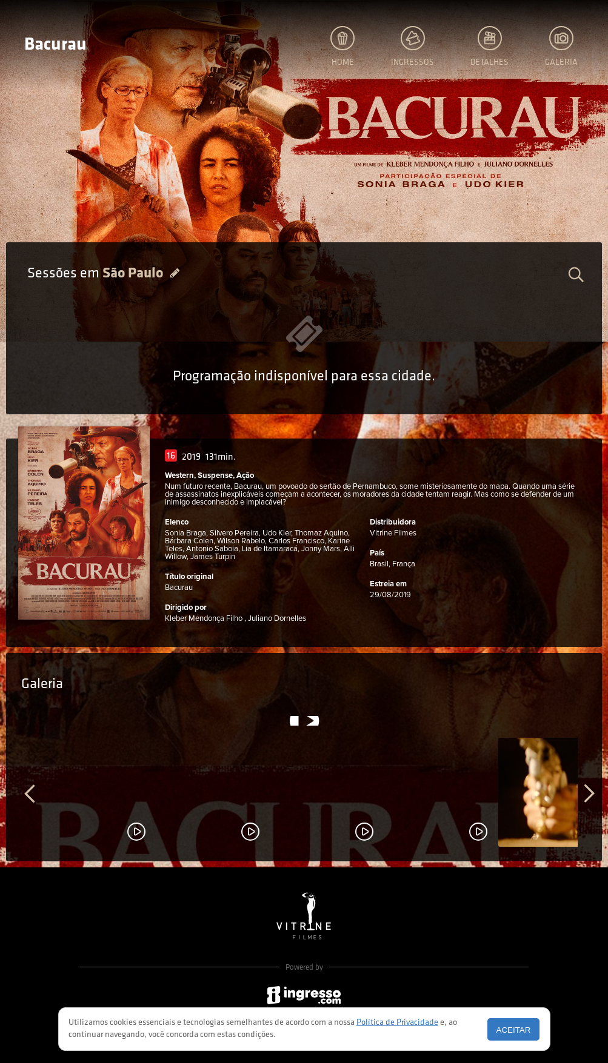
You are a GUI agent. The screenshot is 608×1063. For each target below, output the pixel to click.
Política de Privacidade (397, 1022)
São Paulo (134, 274)
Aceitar (513, 1030)
